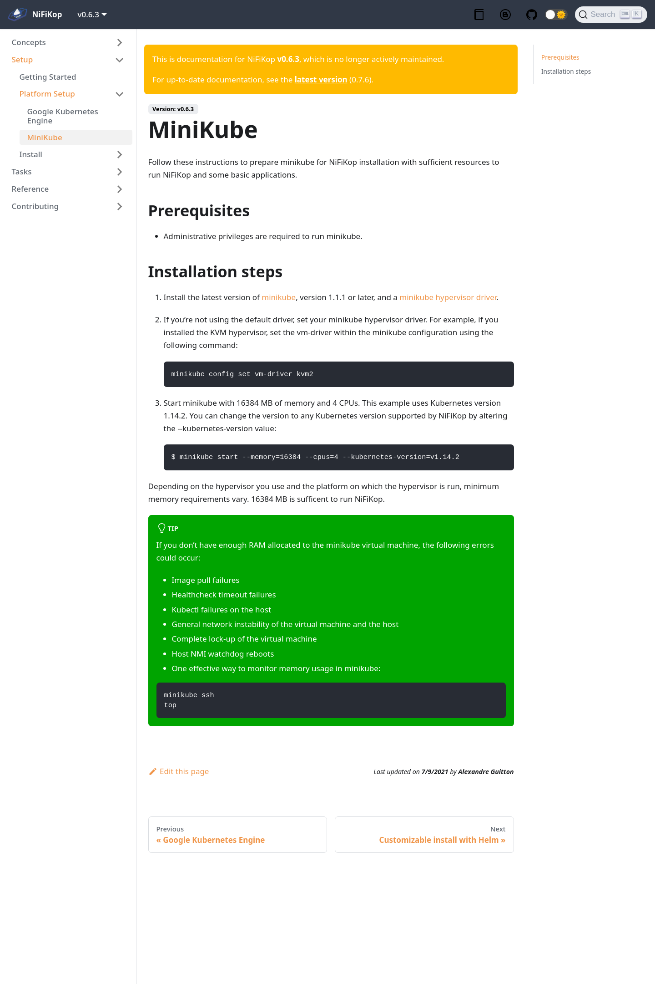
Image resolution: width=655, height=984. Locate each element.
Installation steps (566, 71)
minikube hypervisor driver (447, 297)
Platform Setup (47, 93)
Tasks (22, 171)
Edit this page (178, 771)
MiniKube (44, 137)
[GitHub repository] (532, 14)
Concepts (29, 42)
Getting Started (48, 76)
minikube (279, 297)
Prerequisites (560, 57)
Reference (30, 189)
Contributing (35, 206)
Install (31, 154)
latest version (321, 79)
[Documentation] (479, 14)
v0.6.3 (88, 14)
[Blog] (505, 14)
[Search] (611, 14)
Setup (22, 59)
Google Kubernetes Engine (62, 116)
